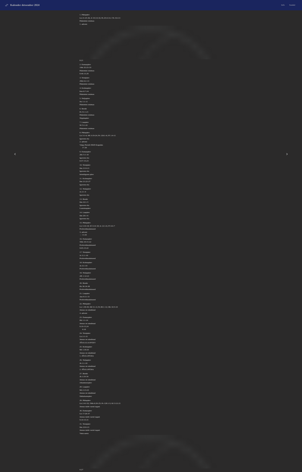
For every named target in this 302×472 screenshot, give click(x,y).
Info (283, 5)
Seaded (292, 5)
